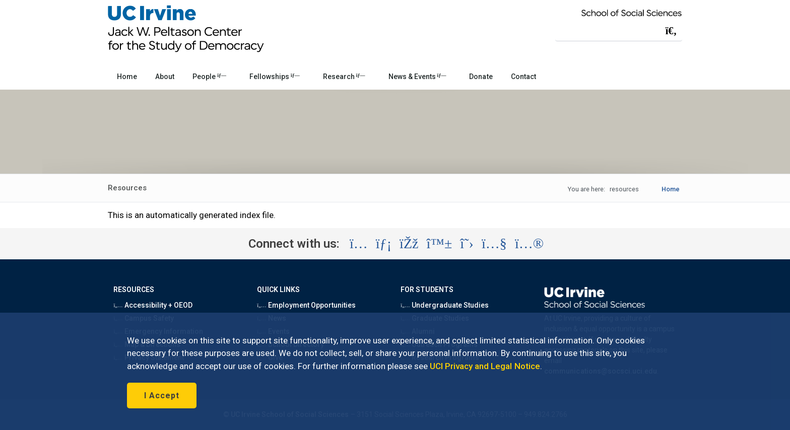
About (164, 77)
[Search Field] (618, 30)
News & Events (417, 77)
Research (344, 77)
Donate (480, 77)
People (209, 77)
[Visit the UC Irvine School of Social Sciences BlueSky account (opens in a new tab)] (439, 243)
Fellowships (274, 77)
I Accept (161, 395)
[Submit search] (671, 31)
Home (127, 77)
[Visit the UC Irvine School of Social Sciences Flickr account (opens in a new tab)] (529, 243)
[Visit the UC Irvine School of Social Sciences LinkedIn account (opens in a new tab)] (383, 243)
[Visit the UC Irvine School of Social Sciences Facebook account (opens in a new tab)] (409, 243)
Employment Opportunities (306, 305)
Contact (523, 77)
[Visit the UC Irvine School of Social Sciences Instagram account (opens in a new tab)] (359, 243)
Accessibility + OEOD (152, 305)
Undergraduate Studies (445, 305)
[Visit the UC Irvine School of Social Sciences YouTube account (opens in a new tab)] (494, 243)
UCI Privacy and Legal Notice (485, 366)
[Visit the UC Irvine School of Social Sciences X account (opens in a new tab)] (467, 243)
